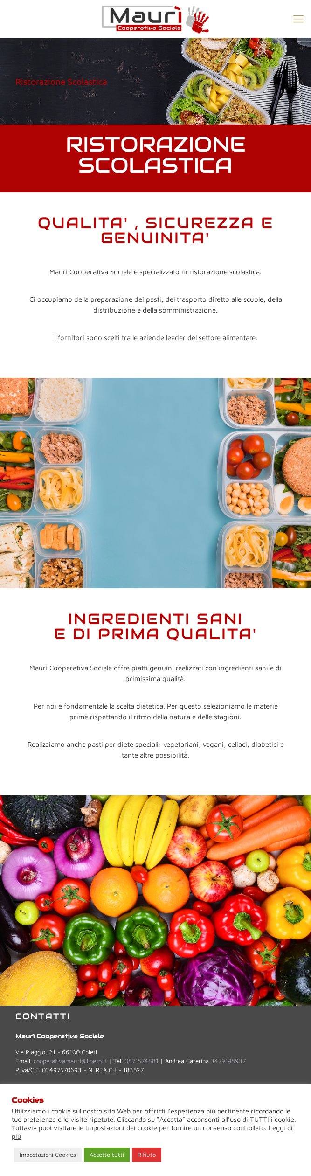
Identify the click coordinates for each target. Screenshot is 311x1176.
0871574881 (141, 1061)
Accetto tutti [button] (107, 1154)
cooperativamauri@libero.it (70, 1061)
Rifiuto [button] (147, 1154)
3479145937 (228, 1061)
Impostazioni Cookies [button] (48, 1154)
